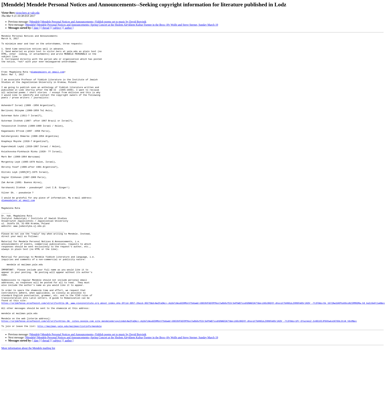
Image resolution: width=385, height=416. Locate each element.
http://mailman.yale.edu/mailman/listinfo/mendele (70, 384)
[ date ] (36, 27)
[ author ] (68, 27)
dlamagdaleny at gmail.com (47, 79)
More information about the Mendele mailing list (28, 406)
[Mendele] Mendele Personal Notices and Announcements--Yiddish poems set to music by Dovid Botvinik (87, 21)
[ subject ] (57, 27)
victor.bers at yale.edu (27, 12)
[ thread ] (46, 27)
